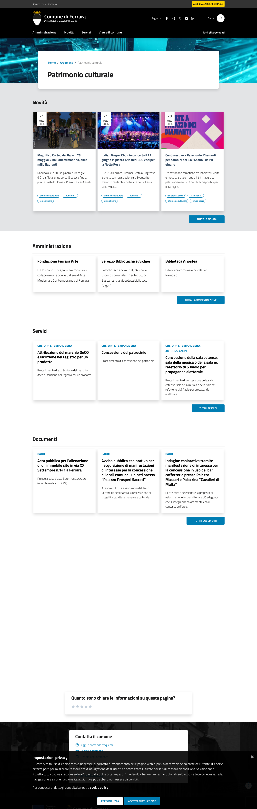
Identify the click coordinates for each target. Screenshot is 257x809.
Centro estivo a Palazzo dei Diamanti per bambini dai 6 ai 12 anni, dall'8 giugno (190, 160)
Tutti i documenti (205, 521)
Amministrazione (44, 32)
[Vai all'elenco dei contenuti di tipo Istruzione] (196, 196)
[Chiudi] (252, 756)
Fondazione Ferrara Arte (57, 261)
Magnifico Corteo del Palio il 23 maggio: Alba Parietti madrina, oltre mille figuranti (62, 160)
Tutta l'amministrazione (201, 300)
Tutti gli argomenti (214, 32)
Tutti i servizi (208, 408)
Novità (69, 32)
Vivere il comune (110, 32)
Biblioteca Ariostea (181, 261)
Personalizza (110, 801)
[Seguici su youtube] (185, 18)
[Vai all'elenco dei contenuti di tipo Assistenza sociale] (175, 196)
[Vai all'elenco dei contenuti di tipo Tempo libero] (45, 201)
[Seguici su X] (178, 18)
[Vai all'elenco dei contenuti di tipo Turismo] (70, 196)
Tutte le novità (207, 219)
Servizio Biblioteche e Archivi (125, 261)
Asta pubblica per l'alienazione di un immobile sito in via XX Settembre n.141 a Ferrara (62, 465)
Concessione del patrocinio (123, 352)
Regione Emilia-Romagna (44, 4)
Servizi (86, 32)
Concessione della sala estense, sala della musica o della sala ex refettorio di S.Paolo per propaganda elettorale (191, 364)
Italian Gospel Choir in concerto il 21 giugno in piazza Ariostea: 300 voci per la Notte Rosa (128, 160)
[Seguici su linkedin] (191, 18)
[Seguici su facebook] (165, 18)
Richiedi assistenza (89, 751)
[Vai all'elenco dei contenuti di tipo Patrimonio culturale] (48, 196)
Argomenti (66, 62)
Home (52, 62)
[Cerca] (221, 18)
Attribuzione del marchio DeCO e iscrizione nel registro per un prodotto (63, 357)
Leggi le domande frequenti (94, 745)
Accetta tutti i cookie (142, 801)
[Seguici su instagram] (172, 18)
